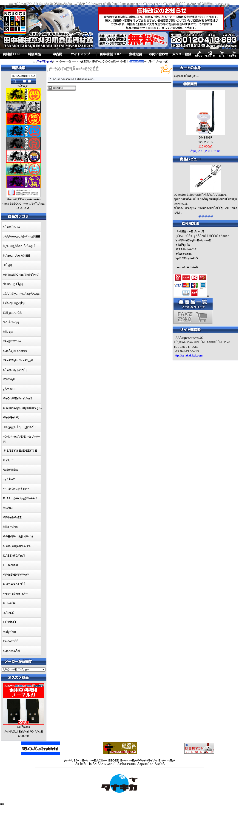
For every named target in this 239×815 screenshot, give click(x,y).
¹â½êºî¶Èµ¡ (10, 469)
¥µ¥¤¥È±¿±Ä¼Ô (187, 258)
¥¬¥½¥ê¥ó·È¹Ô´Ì (14, 584)
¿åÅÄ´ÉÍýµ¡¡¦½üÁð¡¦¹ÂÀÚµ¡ (21, 293)
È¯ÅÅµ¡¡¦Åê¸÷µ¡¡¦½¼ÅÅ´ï (20, 498)
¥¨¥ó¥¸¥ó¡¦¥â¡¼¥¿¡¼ (17, 546)
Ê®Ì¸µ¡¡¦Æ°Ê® (12, 312)
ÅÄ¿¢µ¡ (8, 332)
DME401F (205, 137)
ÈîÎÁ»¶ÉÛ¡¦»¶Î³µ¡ (14, 303)
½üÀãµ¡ (8, 507)
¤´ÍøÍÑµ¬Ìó (183, 245)
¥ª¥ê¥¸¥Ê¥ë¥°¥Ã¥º (15, 593)
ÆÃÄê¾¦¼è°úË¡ (186, 249)
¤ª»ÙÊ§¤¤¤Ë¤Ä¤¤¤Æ (190, 231)
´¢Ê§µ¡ (7, 265)
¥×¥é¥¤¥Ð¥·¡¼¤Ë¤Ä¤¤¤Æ (193, 240)
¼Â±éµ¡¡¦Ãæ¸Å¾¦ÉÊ (16, 255)
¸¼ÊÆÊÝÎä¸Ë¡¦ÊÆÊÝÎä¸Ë (20, 450)
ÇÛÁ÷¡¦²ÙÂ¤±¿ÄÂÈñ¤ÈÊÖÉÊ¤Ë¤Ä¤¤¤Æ (203, 236)
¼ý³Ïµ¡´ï (8, 460)
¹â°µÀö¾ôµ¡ (11, 322)
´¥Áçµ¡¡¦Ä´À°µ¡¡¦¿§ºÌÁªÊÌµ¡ (20, 427)
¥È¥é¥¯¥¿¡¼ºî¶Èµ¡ (15, 370)
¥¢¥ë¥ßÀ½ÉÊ (12, 517)
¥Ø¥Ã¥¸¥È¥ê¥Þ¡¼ (15, 351)
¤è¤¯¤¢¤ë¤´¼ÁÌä (187, 267)
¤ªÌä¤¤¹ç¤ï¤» (184, 254)
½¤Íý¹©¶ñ (9, 632)
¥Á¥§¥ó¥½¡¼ (12, 341)
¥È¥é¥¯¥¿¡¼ (11, 227)
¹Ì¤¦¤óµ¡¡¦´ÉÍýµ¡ (13, 284)
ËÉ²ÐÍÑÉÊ (10, 622)
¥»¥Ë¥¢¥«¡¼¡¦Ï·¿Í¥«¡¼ (18, 536)
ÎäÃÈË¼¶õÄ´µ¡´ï (14, 555)
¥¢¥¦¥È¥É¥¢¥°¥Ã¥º (16, 574)
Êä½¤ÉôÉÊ (10, 641)
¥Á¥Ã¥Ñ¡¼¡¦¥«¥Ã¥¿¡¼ (18, 360)
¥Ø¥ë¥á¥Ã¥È (12, 651)
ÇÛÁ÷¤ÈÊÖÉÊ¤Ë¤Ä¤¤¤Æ (116, 760)
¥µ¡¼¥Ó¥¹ (10, 603)
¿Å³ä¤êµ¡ (9, 389)
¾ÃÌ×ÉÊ (8, 612)
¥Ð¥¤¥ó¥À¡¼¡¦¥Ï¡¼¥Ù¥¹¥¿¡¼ (22, 408)
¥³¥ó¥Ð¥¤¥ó (11, 417)
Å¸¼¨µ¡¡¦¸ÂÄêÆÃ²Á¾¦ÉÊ (19, 246)
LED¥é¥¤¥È (11, 565)
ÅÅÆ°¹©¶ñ (10, 527)
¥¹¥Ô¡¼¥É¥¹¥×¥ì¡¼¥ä (17, 398)
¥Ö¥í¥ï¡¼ (9, 379)
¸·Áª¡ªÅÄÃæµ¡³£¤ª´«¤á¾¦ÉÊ (21, 236)
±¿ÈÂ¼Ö (9, 479)
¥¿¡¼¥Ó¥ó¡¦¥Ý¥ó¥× (16, 488)
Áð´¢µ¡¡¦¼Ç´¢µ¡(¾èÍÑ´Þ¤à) (21, 274)
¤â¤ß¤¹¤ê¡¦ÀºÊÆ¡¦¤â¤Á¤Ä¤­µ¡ (22, 439)
